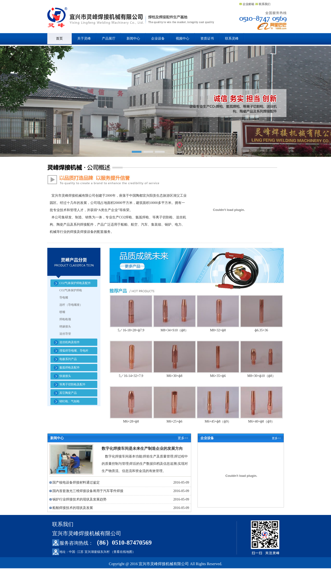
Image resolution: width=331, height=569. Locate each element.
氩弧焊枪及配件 (69, 367)
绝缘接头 (65, 326)
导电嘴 (63, 297)
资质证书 (207, 38)
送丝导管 (65, 333)
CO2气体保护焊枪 (70, 290)
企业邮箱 (248, 4)
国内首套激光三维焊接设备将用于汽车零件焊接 (87, 491)
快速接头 (65, 376)
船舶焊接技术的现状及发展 (72, 508)
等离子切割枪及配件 (72, 384)
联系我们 (264, 4)
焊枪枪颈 (65, 319)
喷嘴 (62, 312)
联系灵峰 (232, 38)
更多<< (183, 438)
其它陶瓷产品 (68, 393)
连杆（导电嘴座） (71, 304)
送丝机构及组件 (69, 342)
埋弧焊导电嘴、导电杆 (73, 350)
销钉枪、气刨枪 (69, 401)
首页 (59, 38)
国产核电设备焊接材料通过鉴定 (76, 482)
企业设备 (158, 38)
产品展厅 (108, 38)
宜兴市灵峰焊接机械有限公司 (130, 19)
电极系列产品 (68, 359)
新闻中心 (133, 38)
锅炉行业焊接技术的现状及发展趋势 (79, 499)
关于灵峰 (84, 38)
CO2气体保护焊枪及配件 (75, 283)
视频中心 (182, 38)
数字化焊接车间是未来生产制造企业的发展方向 (142, 448)
